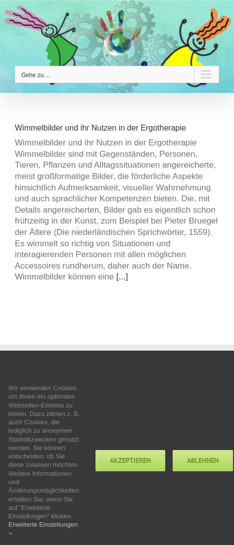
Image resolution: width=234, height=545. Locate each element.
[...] (122, 276)
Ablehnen (203, 460)
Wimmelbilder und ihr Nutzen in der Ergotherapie (100, 128)
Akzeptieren (130, 460)
